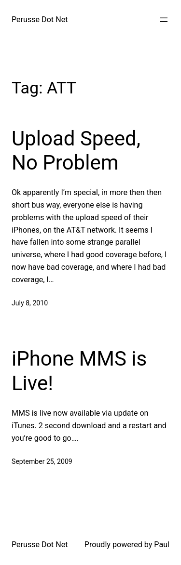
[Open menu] (163, 20)
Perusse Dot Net (40, 19)
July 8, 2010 (30, 303)
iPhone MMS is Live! (79, 370)
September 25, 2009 (42, 461)
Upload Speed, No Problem (76, 150)
